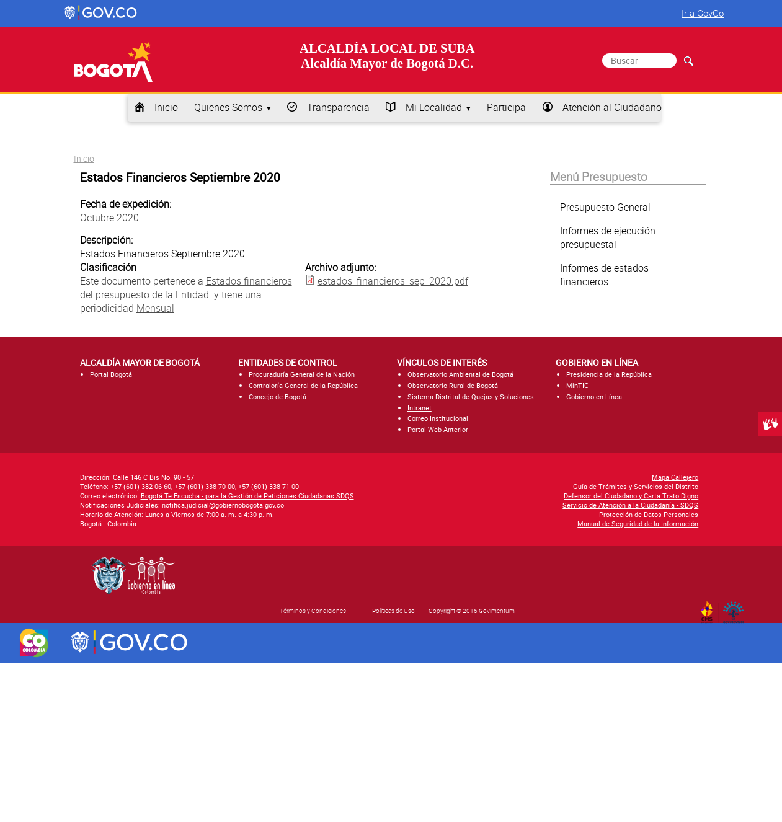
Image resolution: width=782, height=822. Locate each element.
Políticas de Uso (393, 610)
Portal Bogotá (111, 374)
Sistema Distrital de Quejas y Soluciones (470, 396)
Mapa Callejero (675, 477)
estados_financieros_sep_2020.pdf (393, 281)
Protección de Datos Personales (648, 514)
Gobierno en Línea (594, 396)
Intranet (419, 407)
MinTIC (577, 385)
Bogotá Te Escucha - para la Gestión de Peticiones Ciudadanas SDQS (247, 495)
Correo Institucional (437, 418)
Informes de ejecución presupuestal (607, 237)
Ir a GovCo (703, 13)
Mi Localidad (434, 107)
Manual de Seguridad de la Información (637, 523)
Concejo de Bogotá (277, 396)
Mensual (155, 308)
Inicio (166, 107)
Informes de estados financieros (604, 274)
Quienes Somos (228, 107)
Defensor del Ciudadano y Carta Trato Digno (631, 495)
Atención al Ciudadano (612, 107)
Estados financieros (249, 281)
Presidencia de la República (609, 374)
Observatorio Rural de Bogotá (452, 385)
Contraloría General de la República (303, 385)
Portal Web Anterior (437, 429)
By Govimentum (736, 608)
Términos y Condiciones (313, 610)
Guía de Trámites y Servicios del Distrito (635, 486)
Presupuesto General (605, 207)
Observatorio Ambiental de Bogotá (460, 374)
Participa (506, 107)
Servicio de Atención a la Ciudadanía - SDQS (630, 505)
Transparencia (338, 107)
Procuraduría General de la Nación (302, 374)
